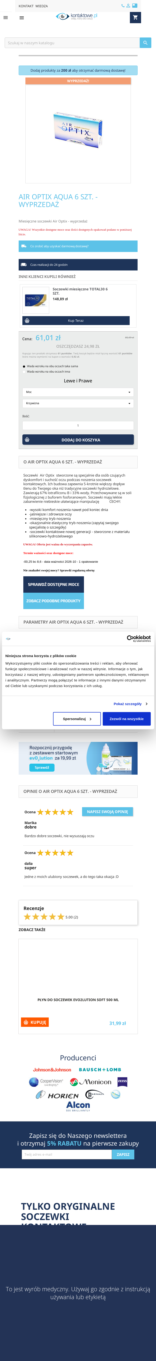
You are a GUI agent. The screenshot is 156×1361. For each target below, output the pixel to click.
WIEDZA (41, 6)
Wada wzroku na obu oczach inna (48, 372)
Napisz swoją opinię (107, 811)
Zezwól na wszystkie (127, 719)
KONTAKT (26, 6)
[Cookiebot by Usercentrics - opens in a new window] (130, 638)
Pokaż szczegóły (128, 704)
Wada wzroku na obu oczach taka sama (52, 366)
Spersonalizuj (77, 719)
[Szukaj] (78, 42)
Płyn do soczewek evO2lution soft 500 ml (78, 999)
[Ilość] (78, 425)
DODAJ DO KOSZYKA (81, 441)
